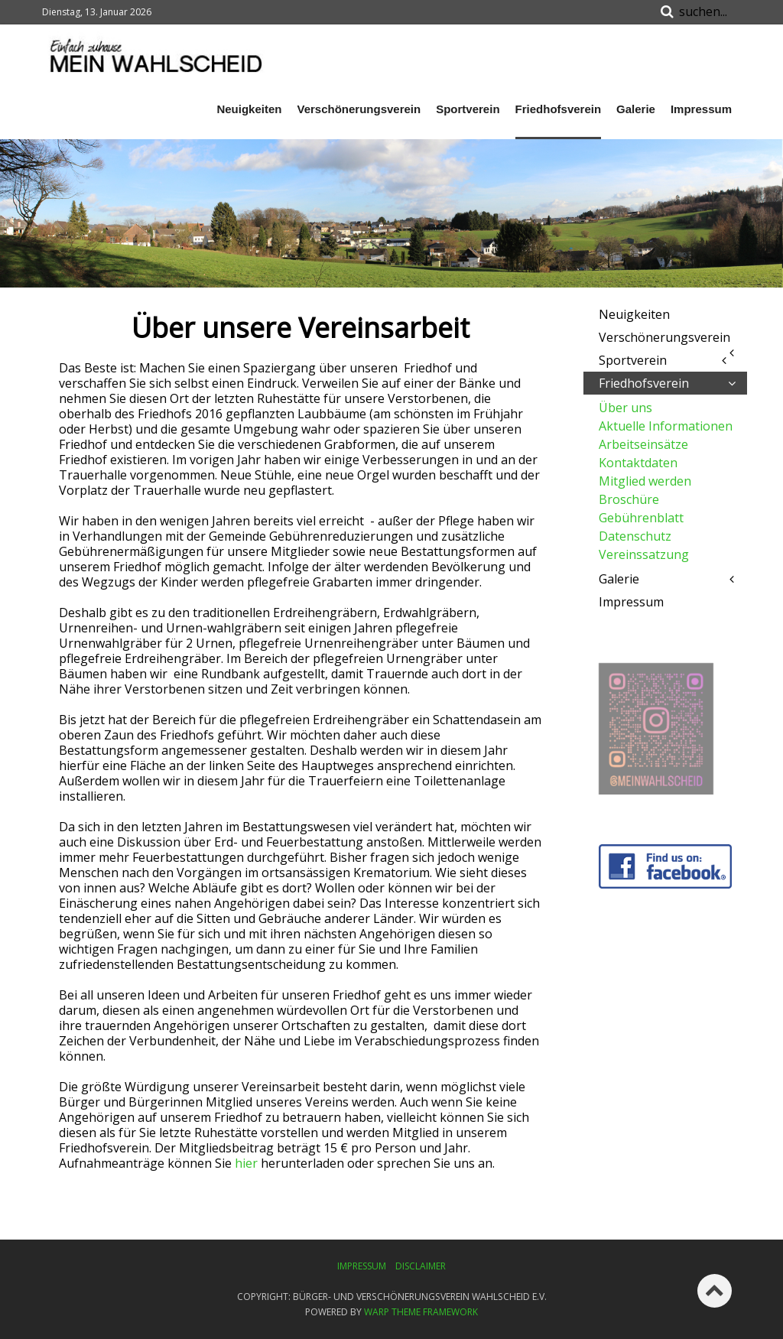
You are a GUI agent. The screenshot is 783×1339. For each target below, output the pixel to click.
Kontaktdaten (638, 462)
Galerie (635, 108)
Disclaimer (420, 1265)
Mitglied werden (645, 481)
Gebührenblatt (641, 517)
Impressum (701, 108)
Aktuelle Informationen (666, 426)
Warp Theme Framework (421, 1311)
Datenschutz (635, 536)
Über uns (625, 407)
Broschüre (629, 499)
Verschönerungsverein (359, 108)
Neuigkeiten (248, 108)
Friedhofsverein (558, 108)
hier (246, 1163)
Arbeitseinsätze (643, 444)
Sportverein (467, 108)
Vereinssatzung (644, 554)
